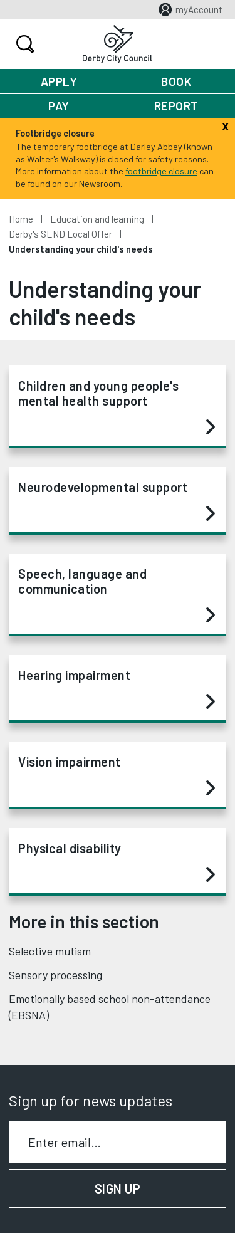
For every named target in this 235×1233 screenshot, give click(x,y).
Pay (59, 105)
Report (176, 105)
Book (176, 81)
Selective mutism (50, 951)
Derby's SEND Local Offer (60, 233)
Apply (59, 81)
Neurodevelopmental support (116, 501)
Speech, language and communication (116, 595)
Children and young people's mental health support (116, 407)
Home (21, 218)
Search (23, 43)
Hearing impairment (116, 689)
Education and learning (97, 218)
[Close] (225, 124)
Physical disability (116, 862)
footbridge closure (161, 170)
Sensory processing (55, 975)
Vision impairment (116, 775)
